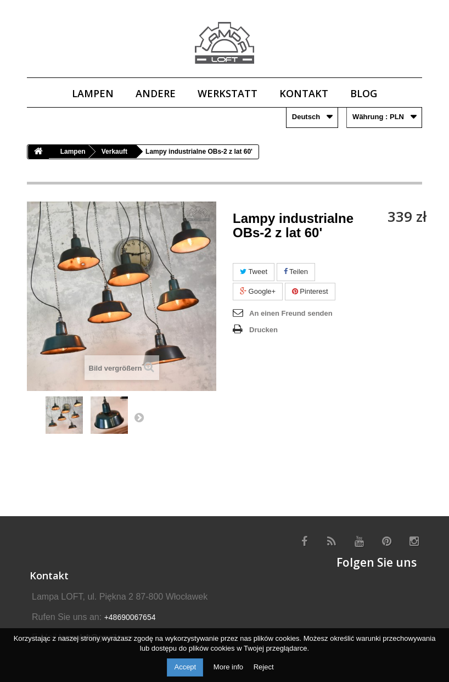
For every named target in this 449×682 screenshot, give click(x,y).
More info (229, 667)
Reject (264, 667)
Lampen (93, 93)
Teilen (296, 271)
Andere (156, 93)
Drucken (263, 330)
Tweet (253, 271)
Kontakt (303, 93)
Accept (185, 667)
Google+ (258, 291)
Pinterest (310, 291)
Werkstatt (227, 93)
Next (138, 417)
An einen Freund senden (291, 313)
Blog (363, 93)
